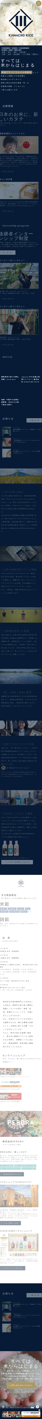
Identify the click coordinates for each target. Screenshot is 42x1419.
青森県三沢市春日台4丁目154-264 (22, 1407)
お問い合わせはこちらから (21, 1385)
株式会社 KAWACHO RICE (9, 4)
